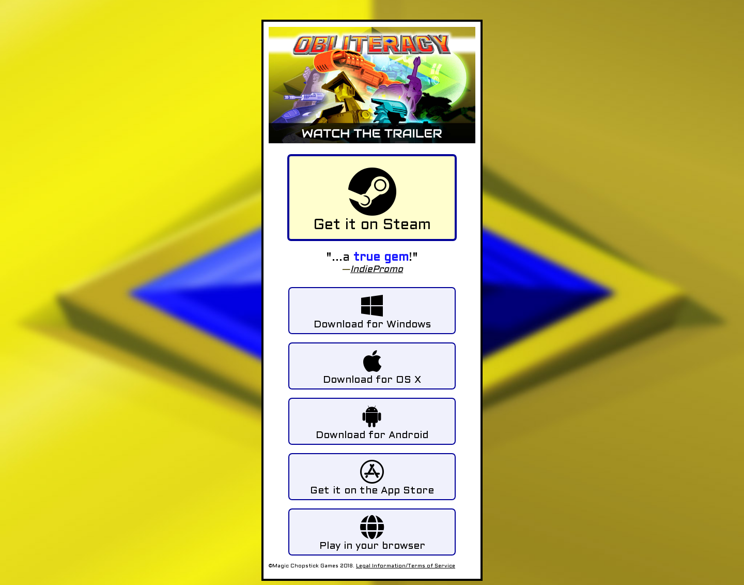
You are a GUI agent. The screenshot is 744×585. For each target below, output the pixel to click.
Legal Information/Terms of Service (405, 566)
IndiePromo (376, 269)
